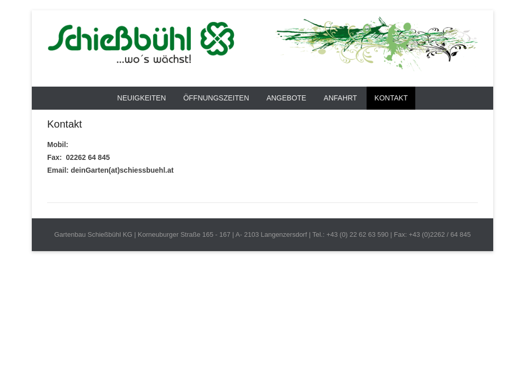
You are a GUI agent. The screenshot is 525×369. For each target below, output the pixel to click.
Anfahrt (340, 98)
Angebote (287, 98)
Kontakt (391, 98)
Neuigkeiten (141, 98)
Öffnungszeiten (216, 98)
